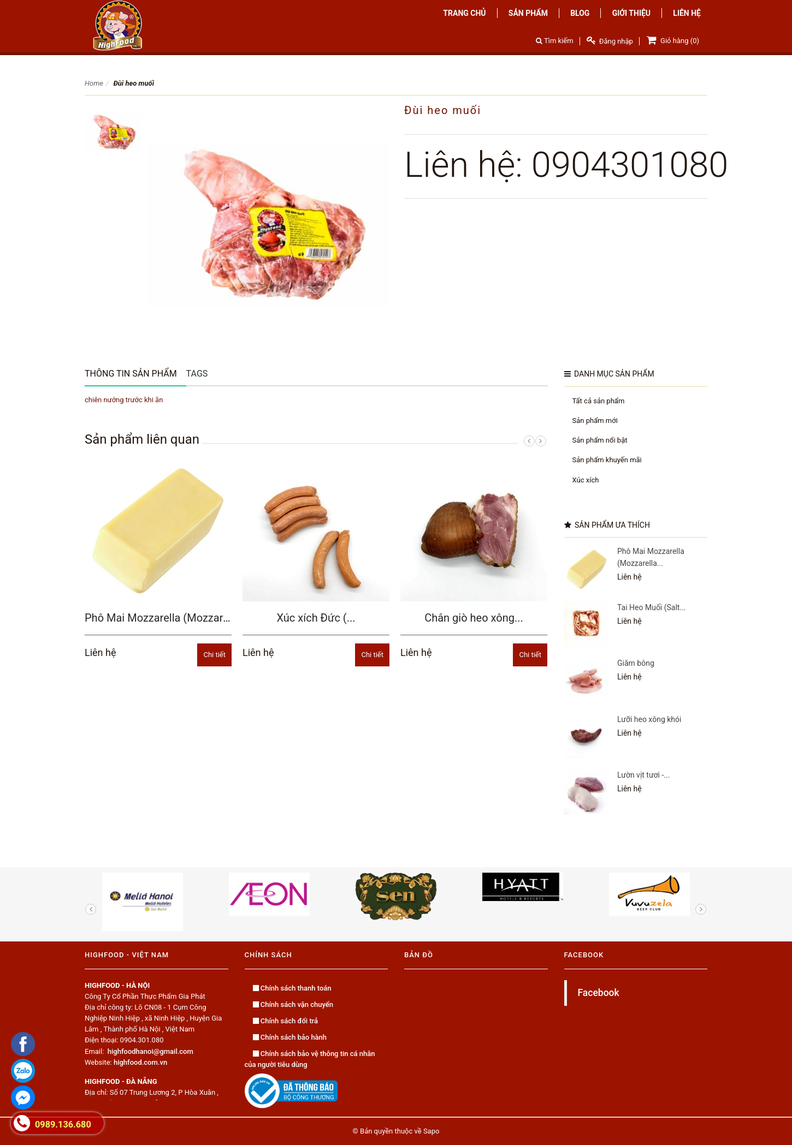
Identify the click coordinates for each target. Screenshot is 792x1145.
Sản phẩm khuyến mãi (607, 460)
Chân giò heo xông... (473, 617)
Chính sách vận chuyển (293, 1004)
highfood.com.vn (140, 1062)
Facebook (598, 992)
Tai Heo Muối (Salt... (651, 607)
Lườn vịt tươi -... (643, 775)
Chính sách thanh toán (292, 988)
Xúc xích (585, 480)
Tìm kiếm (555, 41)
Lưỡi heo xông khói (649, 719)
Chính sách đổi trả (285, 1021)
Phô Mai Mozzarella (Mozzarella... (167, 617)
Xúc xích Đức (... (316, 617)
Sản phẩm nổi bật (600, 440)
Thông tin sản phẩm (131, 373)
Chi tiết (214, 655)
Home (94, 83)
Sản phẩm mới (595, 420)
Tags (197, 373)
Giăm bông (635, 663)
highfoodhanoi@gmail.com (150, 1051)
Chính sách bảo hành (290, 1037)
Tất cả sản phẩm (598, 401)
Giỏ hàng (672, 40)
